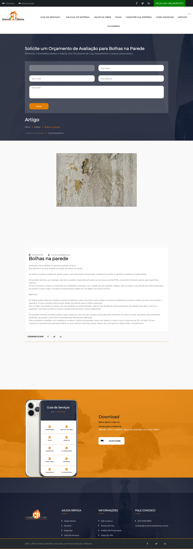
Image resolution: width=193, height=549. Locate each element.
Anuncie (66, 525)
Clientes (8, 3)
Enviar (39, 106)
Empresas (67, 530)
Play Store (109, 441)
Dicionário (114, 26)
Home (27, 127)
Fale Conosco (105, 521)
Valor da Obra (102, 17)
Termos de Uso (106, 525)
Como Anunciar (165, 17)
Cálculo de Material (78, 17)
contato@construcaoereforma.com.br (151, 525)
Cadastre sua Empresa (139, 17)
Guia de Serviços (51, 17)
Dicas (118, 17)
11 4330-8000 (143, 521)
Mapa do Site (105, 535)
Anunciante (26, 3)
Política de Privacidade (109, 530)
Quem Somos (69, 521)
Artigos (182, 17)
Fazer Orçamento (183, 547)
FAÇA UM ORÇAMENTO (170, 3)
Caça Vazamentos (56, 133)
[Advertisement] (96, 227)
